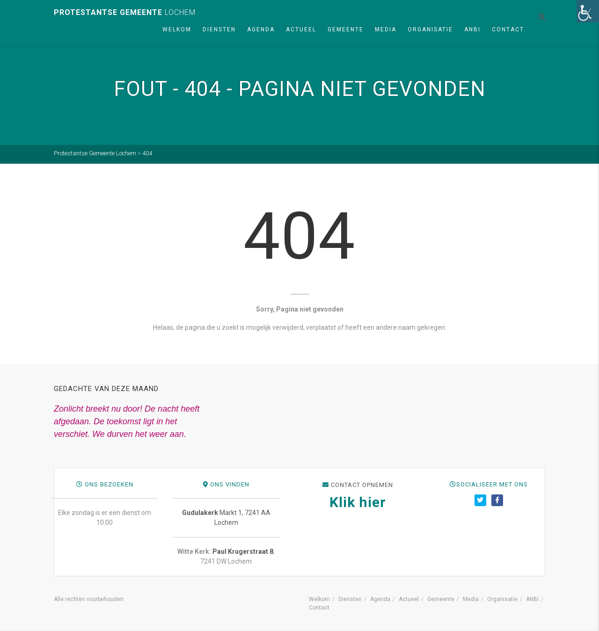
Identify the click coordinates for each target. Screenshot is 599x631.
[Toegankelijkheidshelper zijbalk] (588, 11)
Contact (508, 29)
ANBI (472, 29)
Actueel (301, 29)
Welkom (176, 29)
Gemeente (346, 29)
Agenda (261, 29)
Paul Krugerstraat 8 (426, 551)
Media (385, 29)
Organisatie (430, 29)
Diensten (219, 29)
